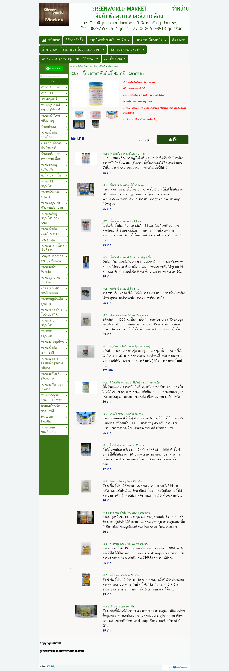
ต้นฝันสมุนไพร (82, 66)
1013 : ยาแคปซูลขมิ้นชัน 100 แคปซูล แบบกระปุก (127, 513)
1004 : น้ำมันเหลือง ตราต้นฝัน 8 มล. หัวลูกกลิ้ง (127, 257)
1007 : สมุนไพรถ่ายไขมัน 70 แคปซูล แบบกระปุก (127, 346)
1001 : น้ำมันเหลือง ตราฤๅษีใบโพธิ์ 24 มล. (124, 154)
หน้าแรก (73, 66)
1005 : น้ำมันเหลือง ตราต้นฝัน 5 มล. (121, 289)
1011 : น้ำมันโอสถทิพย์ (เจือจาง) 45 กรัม (123, 445)
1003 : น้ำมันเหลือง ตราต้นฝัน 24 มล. (122, 221)
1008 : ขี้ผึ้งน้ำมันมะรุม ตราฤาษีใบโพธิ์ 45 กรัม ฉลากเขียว (132, 383)
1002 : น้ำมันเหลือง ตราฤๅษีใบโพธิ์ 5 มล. (123, 185)
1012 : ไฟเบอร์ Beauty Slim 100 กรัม (122, 481)
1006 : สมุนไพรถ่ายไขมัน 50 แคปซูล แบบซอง (125, 315)
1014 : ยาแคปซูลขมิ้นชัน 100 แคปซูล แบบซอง (125, 544)
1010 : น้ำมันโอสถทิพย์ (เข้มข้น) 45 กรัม (123, 414)
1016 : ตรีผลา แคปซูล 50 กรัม (118, 607)
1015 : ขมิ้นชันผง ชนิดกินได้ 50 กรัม (121, 575)
